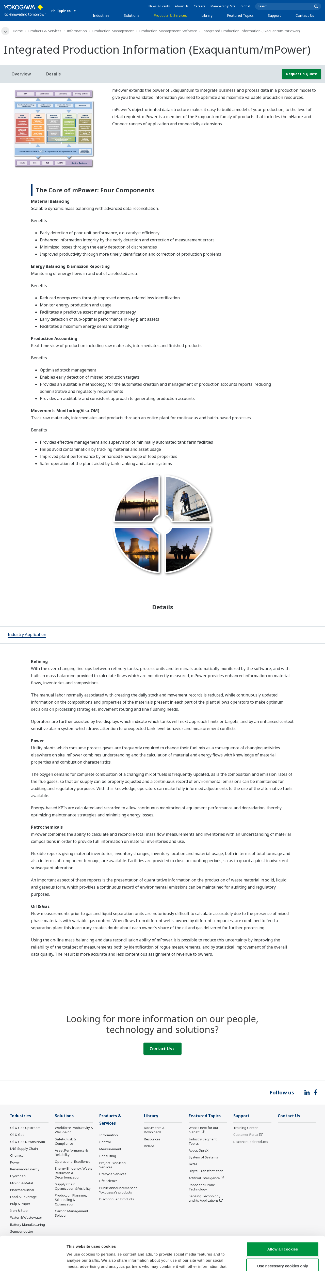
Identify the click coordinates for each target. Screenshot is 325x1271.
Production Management (113, 30)
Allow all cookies (282, 1217)
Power (15, 1162)
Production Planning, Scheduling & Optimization (71, 1199)
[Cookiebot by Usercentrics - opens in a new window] (33, 1261)
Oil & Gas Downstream (27, 1141)
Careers (199, 6)
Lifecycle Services (112, 1174)
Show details (266, 1261)
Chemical (17, 1155)
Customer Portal (245, 1134)
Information (77, 30)
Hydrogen (18, 1176)
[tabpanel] (54, 128)
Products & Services (170, 15)
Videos (149, 1146)
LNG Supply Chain (24, 1148)
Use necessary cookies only (282, 1234)
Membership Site (222, 6)
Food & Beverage (23, 1197)
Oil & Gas (17, 1134)
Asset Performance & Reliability (71, 1152)
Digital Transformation (206, 1171)
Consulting (107, 1156)
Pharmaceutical (22, 1190)
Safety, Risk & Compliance (65, 1141)
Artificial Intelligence (204, 1178)
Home (18, 30)
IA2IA (193, 1164)
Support (274, 15)
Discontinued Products (116, 1199)
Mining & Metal (21, 1183)
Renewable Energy (24, 1169)
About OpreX (198, 1150)
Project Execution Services (112, 1164)
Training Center (245, 1127)
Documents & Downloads (154, 1129)
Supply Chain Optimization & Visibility (73, 1186)
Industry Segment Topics (203, 1141)
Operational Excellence (72, 1161)
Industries (101, 15)
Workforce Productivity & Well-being (74, 1129)
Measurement (110, 1149)
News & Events (159, 6)
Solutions (131, 15)
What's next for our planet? (203, 1129)
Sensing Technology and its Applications (204, 1198)
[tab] (27, 635)
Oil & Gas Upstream (25, 1127)
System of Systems (203, 1157)
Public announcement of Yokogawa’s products (118, 1190)
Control (105, 1142)
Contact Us (305, 15)
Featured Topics (240, 15)
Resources (152, 1139)
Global (245, 6)
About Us (182, 6)
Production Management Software (168, 30)
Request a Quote (301, 73)
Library (207, 15)
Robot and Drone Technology (202, 1187)
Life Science (108, 1181)
